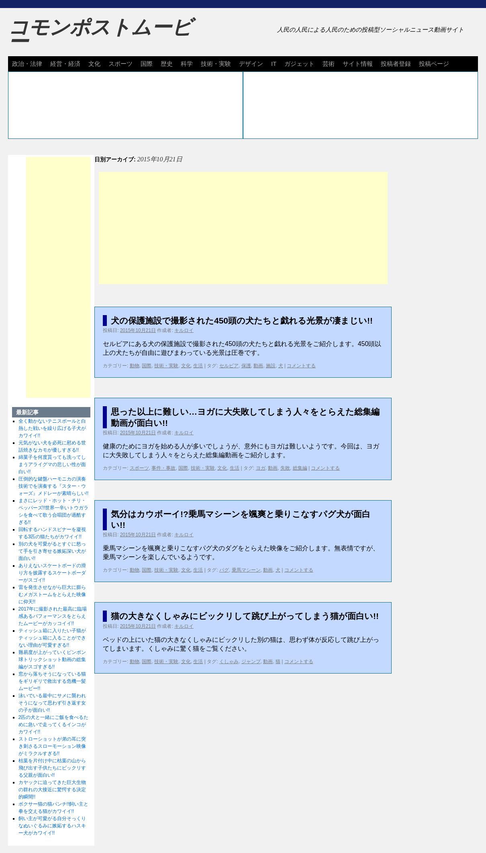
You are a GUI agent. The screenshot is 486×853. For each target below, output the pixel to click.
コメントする (301, 365)
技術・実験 (216, 63)
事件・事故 (163, 468)
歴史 (167, 63)
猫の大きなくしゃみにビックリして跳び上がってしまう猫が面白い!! (245, 616)
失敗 (285, 468)
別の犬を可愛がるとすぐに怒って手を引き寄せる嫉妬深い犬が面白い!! (52, 551)
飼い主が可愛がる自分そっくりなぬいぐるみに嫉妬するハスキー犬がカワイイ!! (52, 826)
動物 (134, 365)
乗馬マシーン (246, 570)
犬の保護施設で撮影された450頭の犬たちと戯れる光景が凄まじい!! (242, 320)
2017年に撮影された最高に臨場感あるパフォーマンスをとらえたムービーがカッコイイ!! (52, 616)
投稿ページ (434, 63)
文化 (94, 63)
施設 (271, 365)
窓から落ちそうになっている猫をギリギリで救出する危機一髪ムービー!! (52, 681)
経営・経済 (65, 63)
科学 (187, 63)
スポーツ (120, 63)
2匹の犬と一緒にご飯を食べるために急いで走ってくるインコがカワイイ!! (53, 725)
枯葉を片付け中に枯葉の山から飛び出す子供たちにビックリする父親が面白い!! (52, 768)
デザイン (251, 63)
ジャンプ (251, 661)
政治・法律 (27, 63)
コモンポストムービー (100, 34)
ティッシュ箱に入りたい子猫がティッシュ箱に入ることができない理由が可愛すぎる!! (52, 638)
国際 (147, 63)
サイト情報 (358, 63)
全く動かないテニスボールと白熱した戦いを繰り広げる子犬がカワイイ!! (52, 428)
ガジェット (299, 63)
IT (273, 63)
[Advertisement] (243, 228)
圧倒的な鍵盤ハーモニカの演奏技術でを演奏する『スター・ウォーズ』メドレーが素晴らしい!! (53, 486)
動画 (258, 365)
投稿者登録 (396, 63)
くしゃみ (229, 661)
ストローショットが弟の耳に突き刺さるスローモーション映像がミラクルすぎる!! (52, 746)
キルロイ (184, 330)
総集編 (300, 468)
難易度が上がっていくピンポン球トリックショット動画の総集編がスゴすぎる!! (52, 659)
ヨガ (260, 468)
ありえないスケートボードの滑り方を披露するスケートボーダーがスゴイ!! (52, 573)
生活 (198, 365)
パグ (224, 570)
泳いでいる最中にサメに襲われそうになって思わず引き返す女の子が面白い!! (52, 703)
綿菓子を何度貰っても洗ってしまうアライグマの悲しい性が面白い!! (52, 464)
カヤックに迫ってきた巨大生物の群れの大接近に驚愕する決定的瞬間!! (52, 790)
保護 (246, 365)
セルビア (229, 365)
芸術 (329, 63)
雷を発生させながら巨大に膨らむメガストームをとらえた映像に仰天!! (52, 594)
